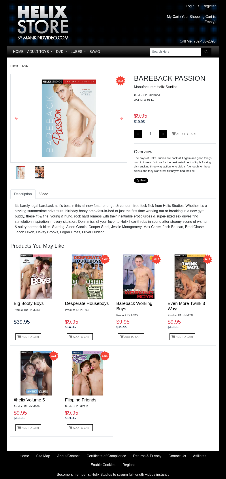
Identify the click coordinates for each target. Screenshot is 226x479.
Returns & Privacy (147, 456)
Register (209, 6)
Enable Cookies (103, 465)
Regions (129, 465)
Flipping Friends (80, 399)
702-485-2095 (205, 41)
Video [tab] (43, 194)
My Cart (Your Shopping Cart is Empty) (191, 19)
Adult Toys (38, 52)
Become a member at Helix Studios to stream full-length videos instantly (113, 474)
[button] (16, 118)
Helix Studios (167, 87)
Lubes (77, 52)
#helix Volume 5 (29, 399)
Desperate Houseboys (87, 303)
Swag (94, 52)
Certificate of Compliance (106, 456)
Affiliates (199, 456)
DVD (60, 52)
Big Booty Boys (29, 303)
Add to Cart (184, 134)
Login (190, 6)
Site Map (43, 456)
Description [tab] (23, 194)
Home (18, 52)
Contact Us (177, 456)
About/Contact (68, 456)
